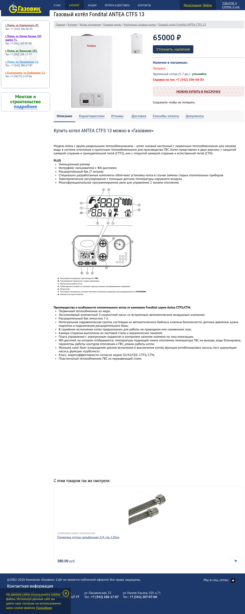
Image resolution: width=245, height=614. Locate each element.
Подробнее (44, 608)
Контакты (144, 5)
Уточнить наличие (173, 49)
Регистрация (192, 5)
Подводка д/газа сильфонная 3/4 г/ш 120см (88, 537)
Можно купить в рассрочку (198, 91)
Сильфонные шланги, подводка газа (76, 532)
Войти (207, 5)
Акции (92, 5)
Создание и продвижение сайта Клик (122, 602)
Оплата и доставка (117, 5)
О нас (57, 5)
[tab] (64, 116)
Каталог (74, 5)
